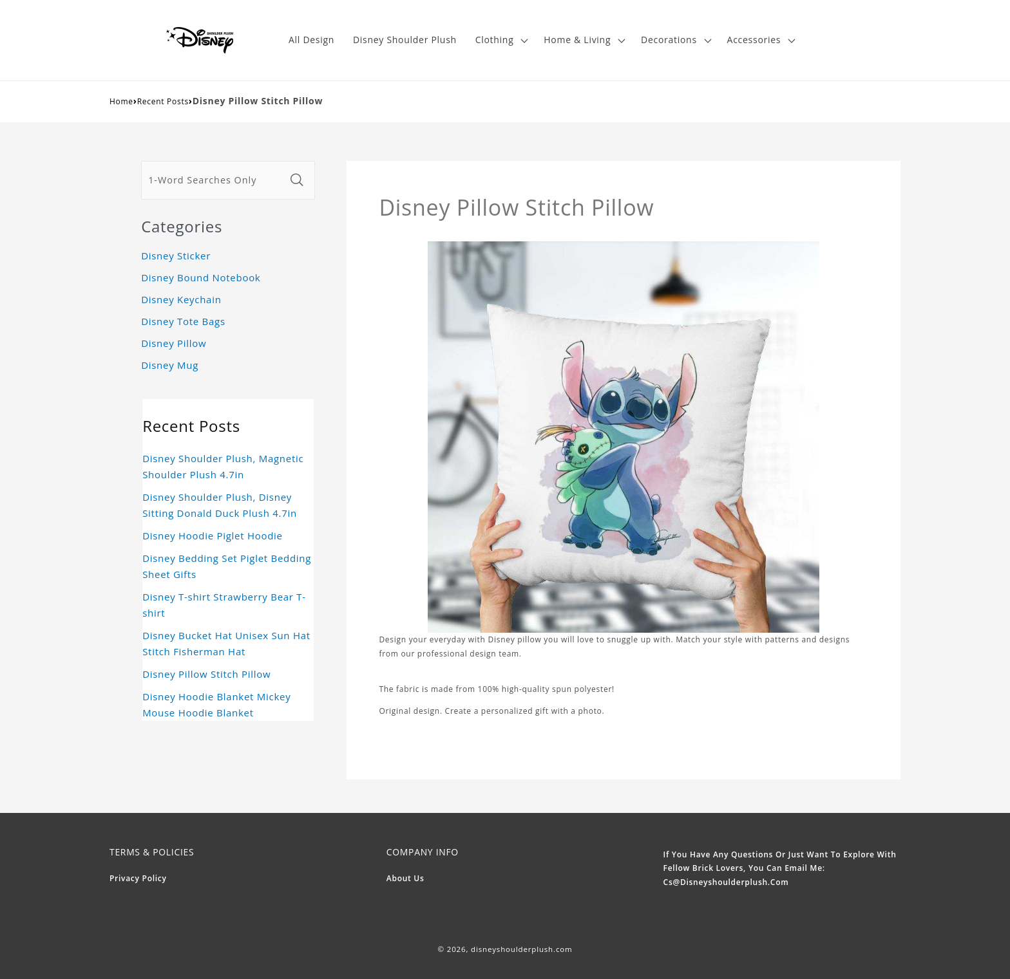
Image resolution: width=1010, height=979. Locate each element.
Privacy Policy (138, 878)
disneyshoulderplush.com (521, 949)
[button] (500, 40)
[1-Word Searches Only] (213, 180)
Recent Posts (163, 101)
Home (121, 101)
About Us (405, 878)
